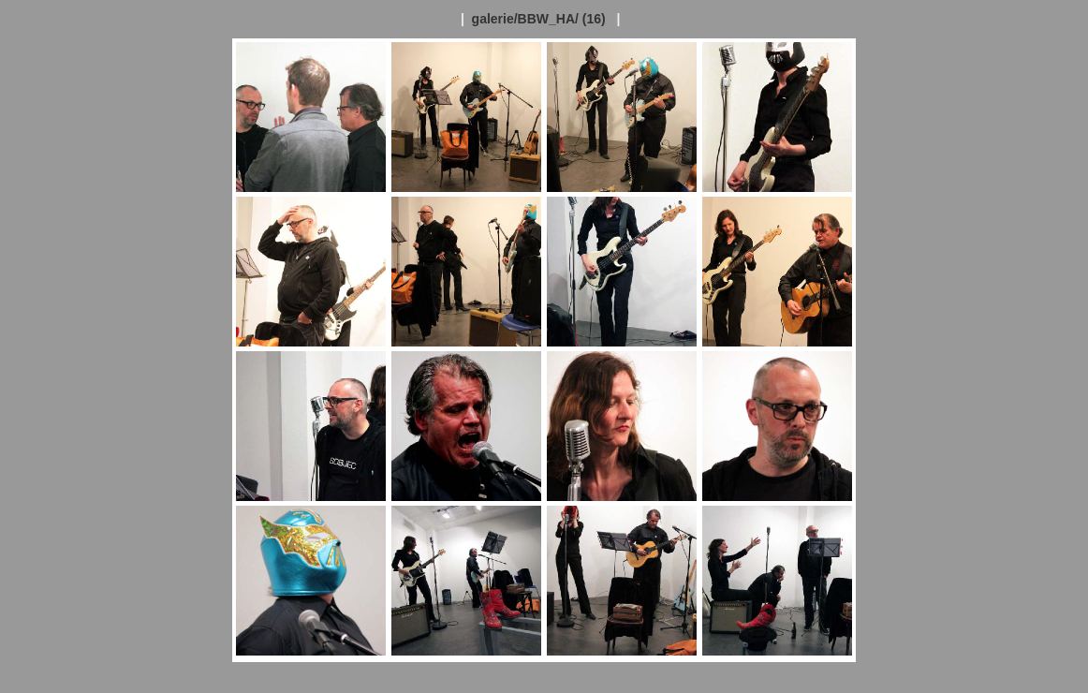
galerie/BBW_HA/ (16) (539, 18)
